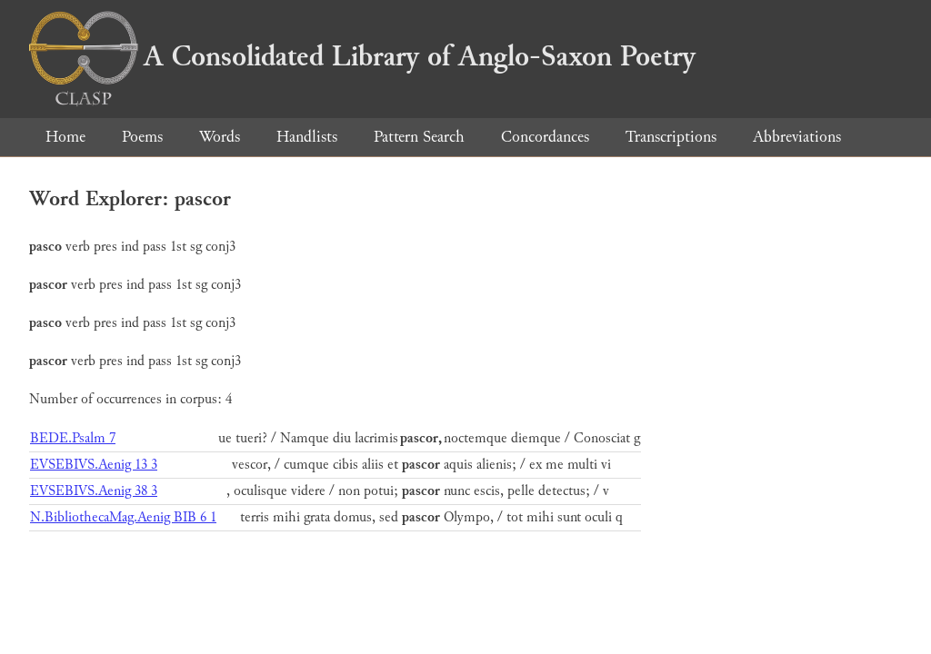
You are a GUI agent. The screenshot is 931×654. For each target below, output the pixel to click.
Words (219, 136)
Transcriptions (671, 136)
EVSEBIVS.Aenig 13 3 (93, 464)
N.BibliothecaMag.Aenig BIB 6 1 (123, 517)
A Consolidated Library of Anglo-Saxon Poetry (362, 56)
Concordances (545, 136)
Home (65, 136)
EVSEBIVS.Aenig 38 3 (93, 491)
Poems (142, 136)
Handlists (306, 136)
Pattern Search (419, 136)
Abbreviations (797, 136)
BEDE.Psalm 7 (72, 438)
